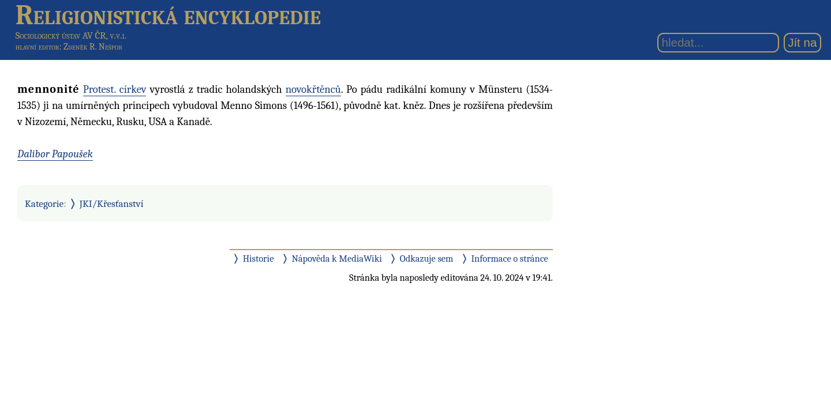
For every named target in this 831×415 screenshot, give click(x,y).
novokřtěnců (313, 89)
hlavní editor (37, 47)
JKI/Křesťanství (112, 203)
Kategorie (44, 203)
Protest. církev (115, 89)
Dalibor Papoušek (55, 154)
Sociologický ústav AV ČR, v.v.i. (71, 35)
